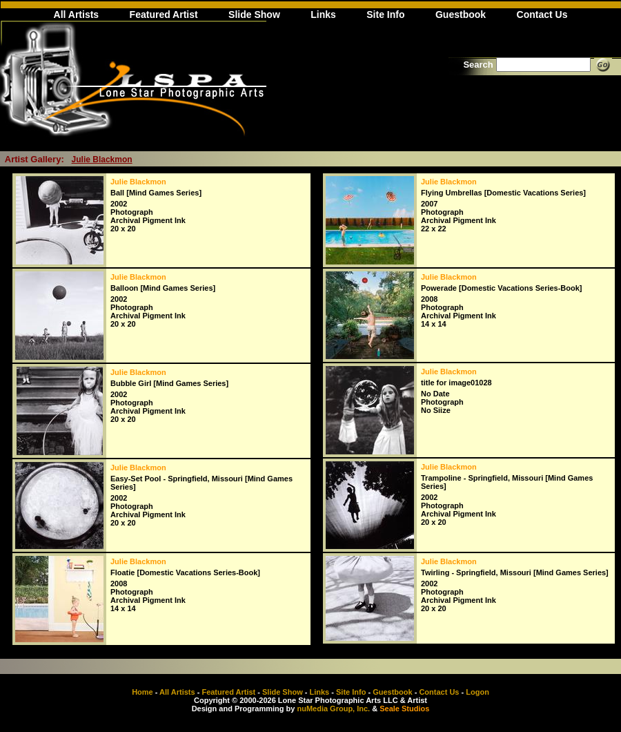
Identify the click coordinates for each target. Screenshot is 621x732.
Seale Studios (404, 708)
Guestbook (460, 14)
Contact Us (542, 14)
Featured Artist (164, 14)
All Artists (76, 14)
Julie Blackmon (102, 159)
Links (323, 14)
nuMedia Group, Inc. (333, 708)
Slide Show (254, 14)
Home (142, 692)
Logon (477, 692)
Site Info (385, 14)
